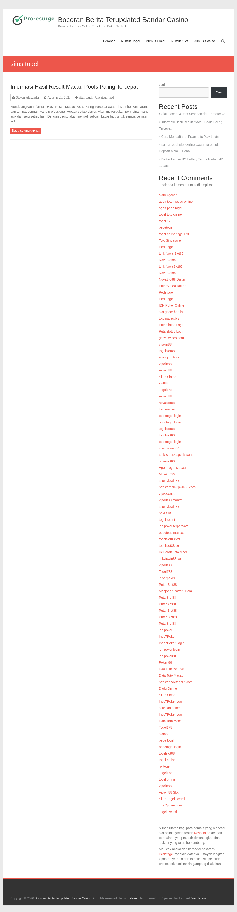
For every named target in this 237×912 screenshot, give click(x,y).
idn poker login (169, 649)
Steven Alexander (27, 97)
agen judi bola (169, 357)
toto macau (167, 409)
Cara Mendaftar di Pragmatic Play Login (190, 136)
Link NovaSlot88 (171, 266)
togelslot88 (167, 351)
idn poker (165, 630)
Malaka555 (167, 474)
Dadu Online (168, 688)
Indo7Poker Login (171, 643)
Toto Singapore (170, 240)
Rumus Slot (179, 41)
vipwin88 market (170, 500)
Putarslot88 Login (171, 325)
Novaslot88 (202, 833)
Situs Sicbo (167, 695)
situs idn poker (169, 708)
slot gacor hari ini (171, 312)
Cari (162, 85)
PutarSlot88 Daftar (172, 286)
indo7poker (167, 578)
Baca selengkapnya (26, 130)
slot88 (163, 383)
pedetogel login (170, 416)
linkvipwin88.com (171, 558)
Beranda (109, 41)
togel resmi (167, 520)
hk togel (164, 766)
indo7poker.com (170, 805)
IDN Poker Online (171, 305)
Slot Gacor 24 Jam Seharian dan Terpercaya (193, 114)
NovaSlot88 (167, 260)
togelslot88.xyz (170, 539)
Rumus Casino (204, 41)
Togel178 (165, 390)
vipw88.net (167, 494)
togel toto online (170, 214)
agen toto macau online (176, 201)
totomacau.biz (169, 318)
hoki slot (165, 513)
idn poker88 (167, 656)
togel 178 (165, 221)
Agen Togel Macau (172, 468)
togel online (167, 760)
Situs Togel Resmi (172, 799)
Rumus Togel (130, 41)
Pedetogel (166, 247)
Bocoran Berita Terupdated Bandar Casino (123, 19)
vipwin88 (165, 344)
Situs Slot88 (167, 377)
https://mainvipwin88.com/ (177, 487)
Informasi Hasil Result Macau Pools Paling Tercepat (74, 86)
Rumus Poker (155, 41)
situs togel (85, 97)
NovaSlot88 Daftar (172, 279)
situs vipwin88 (169, 448)
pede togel (166, 740)
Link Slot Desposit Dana (176, 455)
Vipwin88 (165, 370)
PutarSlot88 (167, 597)
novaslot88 (167, 403)
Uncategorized (104, 97)
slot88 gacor (168, 195)
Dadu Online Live (171, 669)
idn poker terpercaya (174, 526)
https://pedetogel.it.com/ (176, 682)
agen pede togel (170, 208)
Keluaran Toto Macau (174, 552)
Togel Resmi (168, 812)
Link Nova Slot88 (171, 253)
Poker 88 (165, 662)
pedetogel (166, 227)
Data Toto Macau (171, 675)
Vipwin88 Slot (169, 792)
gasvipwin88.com (171, 338)
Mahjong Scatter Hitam (175, 591)
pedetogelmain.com (173, 532)
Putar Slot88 (168, 584)
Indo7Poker (167, 636)
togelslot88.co (169, 545)
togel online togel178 (174, 234)
